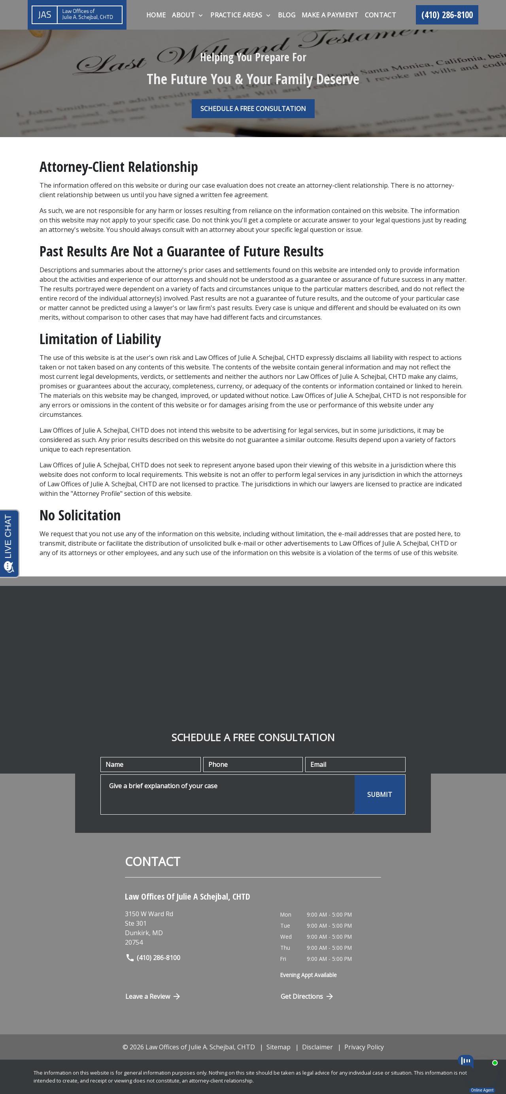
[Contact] (380, 15)
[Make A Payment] (329, 15)
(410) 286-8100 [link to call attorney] (152, 957)
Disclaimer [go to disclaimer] (317, 1047)
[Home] (156, 15)
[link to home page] (77, 15)
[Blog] (286, 15)
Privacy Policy (364, 1047)
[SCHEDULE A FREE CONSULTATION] (253, 108)
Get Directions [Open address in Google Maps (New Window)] (307, 996)
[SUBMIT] (380, 794)
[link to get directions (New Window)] (196, 928)
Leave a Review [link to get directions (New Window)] (153, 996)
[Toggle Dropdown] (200, 15)
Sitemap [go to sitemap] (278, 1047)
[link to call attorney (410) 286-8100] (447, 15)
